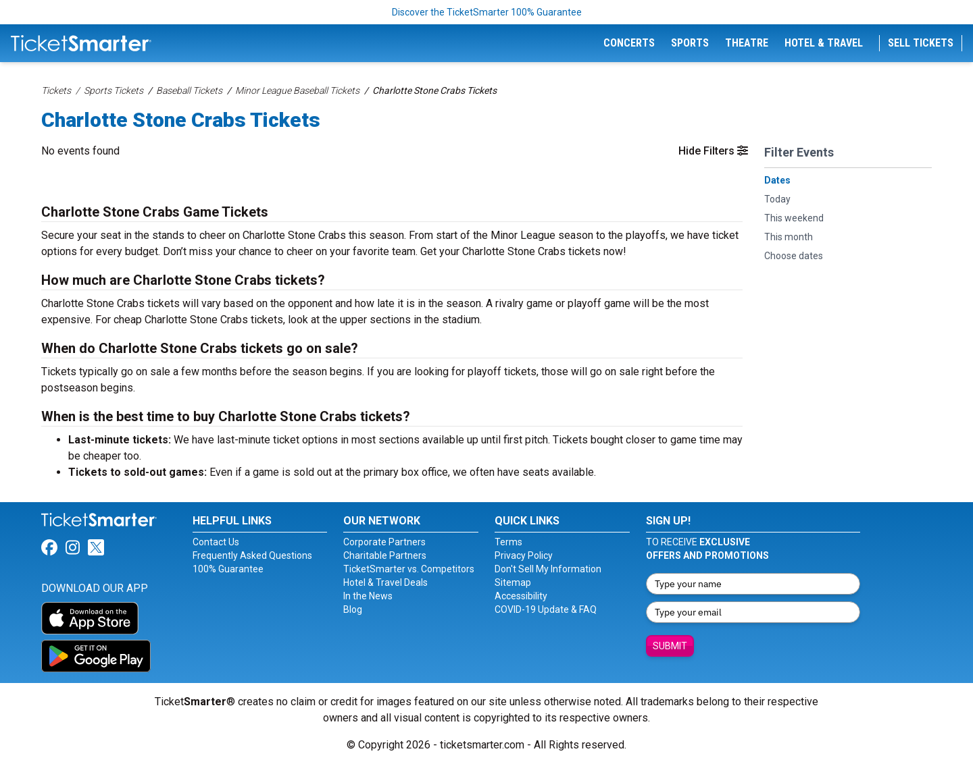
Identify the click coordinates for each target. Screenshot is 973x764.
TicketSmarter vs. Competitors (408, 569)
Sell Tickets (920, 42)
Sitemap (513, 582)
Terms (508, 542)
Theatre (746, 42)
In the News (368, 596)
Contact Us (216, 542)
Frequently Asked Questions (252, 555)
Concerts (629, 42)
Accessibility (521, 596)
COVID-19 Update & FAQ (546, 609)
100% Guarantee (228, 569)
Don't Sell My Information (548, 569)
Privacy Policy (524, 555)
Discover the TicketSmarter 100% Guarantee (487, 12)
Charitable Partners (384, 555)
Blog (352, 609)
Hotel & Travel (823, 42)
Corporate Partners (384, 542)
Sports (690, 42)
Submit (670, 645)
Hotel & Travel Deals (385, 582)
